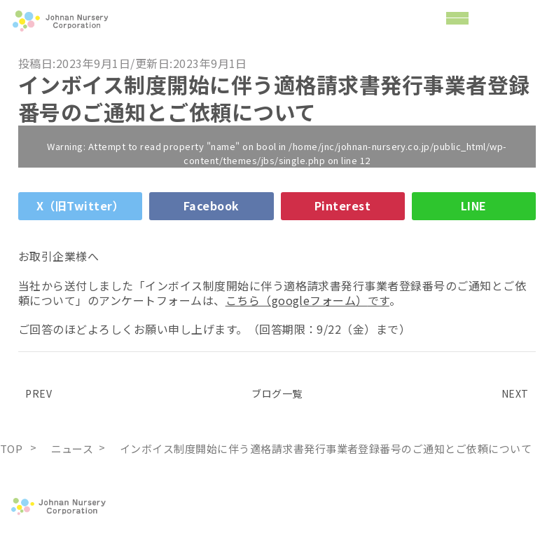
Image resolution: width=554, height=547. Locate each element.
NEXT (518, 393)
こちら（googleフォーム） (297, 300)
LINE (474, 205)
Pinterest (342, 205)
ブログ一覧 (276, 393)
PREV (35, 393)
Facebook (211, 205)
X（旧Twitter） (80, 205)
